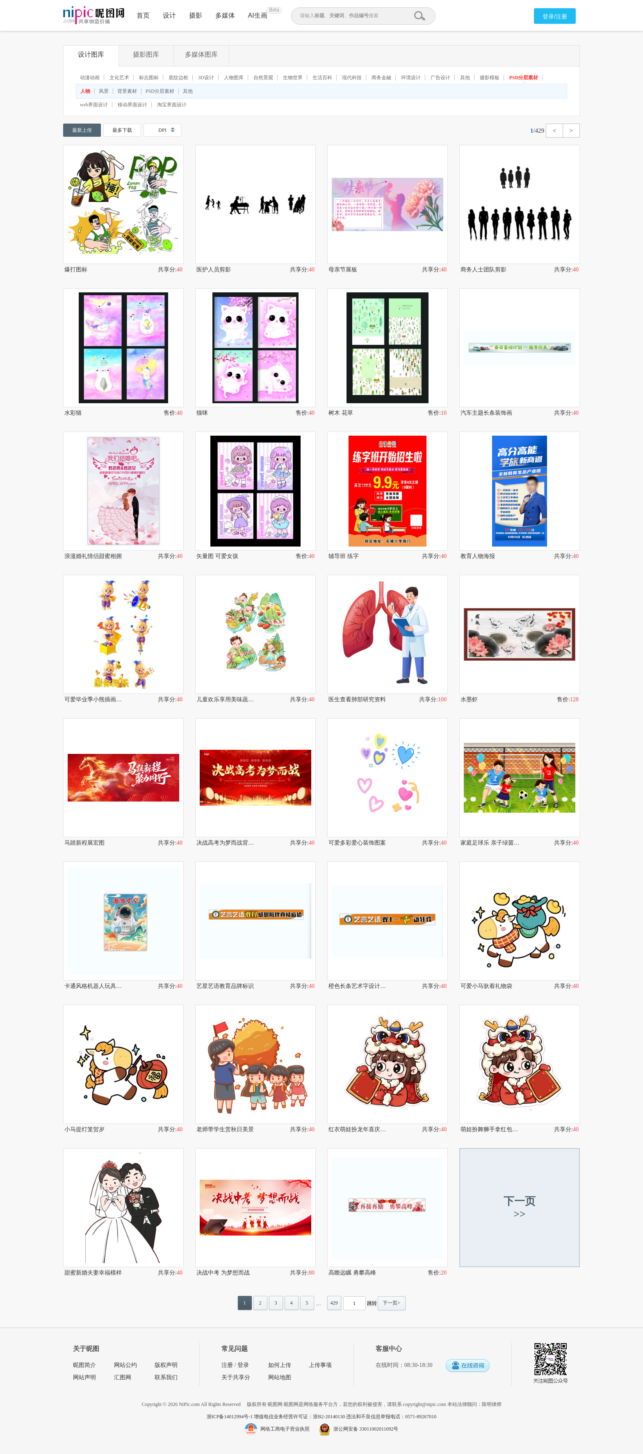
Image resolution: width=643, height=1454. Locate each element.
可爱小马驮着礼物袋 (486, 986)
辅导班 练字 (343, 556)
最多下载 (122, 130)
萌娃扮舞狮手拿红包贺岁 (490, 1129)
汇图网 (122, 1377)
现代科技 (352, 77)
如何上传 (279, 1365)
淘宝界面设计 (172, 105)
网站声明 (84, 1377)
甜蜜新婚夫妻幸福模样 (93, 1273)
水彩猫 (73, 413)
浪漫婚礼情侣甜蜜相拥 (93, 556)
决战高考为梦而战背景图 (225, 843)
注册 (227, 1365)
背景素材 (127, 91)
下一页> (391, 1303)
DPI (162, 130)
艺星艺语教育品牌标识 (225, 986)
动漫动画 (90, 77)
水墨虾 (469, 699)
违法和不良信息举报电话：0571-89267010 (391, 1417)
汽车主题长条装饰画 (486, 413)
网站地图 (279, 1377)
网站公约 (125, 1365)
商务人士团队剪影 (483, 269)
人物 (85, 91)
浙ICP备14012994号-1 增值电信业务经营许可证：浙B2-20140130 (277, 1417)
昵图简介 (84, 1365)
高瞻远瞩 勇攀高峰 (352, 1273)
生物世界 (293, 77)
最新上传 (82, 130)
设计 (169, 15)
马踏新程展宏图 (84, 843)
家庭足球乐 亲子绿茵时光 (490, 843)
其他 (465, 77)
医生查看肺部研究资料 (357, 699)
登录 (243, 1365)
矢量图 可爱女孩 (217, 556)
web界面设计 (94, 105)
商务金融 (381, 77)
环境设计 (411, 77)
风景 (104, 91)
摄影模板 (489, 77)
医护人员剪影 (213, 269)
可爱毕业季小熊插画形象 (93, 699)
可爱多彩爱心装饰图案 (357, 843)
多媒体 (225, 15)
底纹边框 (178, 77)
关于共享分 (235, 1377)
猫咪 (202, 413)
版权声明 (166, 1365)
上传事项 (320, 1365)
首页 (143, 15)
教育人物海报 (478, 556)
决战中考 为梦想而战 (223, 1273)
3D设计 (206, 77)
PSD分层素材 (523, 77)
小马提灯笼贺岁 (84, 1129)
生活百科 (322, 77)
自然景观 (263, 77)
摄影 (195, 15)
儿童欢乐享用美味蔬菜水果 (225, 699)
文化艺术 (119, 77)
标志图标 (149, 77)
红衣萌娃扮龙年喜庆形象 (358, 1129)
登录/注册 (555, 16)
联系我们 (166, 1377)
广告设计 (440, 77)
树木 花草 (340, 413)
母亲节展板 (342, 269)
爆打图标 (75, 269)
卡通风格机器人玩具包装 (93, 986)
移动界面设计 (132, 105)
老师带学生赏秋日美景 (225, 1129)
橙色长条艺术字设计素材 (358, 986)
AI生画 (257, 15)
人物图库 (234, 77)
